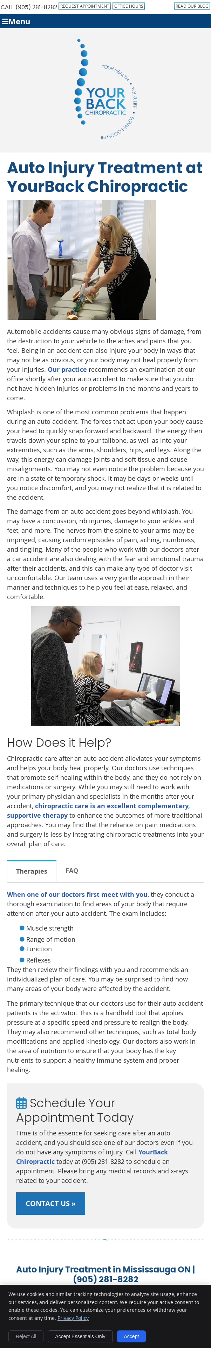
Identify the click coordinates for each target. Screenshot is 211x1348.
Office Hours (128, 6)
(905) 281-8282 (36, 7)
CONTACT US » (51, 1203)
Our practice (67, 369)
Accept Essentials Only (80, 1336)
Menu (16, 21)
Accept (131, 1336)
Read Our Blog (192, 6)
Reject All (26, 1336)
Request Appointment (84, 6)
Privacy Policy (73, 1318)
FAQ (72, 870)
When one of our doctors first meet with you (77, 894)
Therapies (31, 871)
